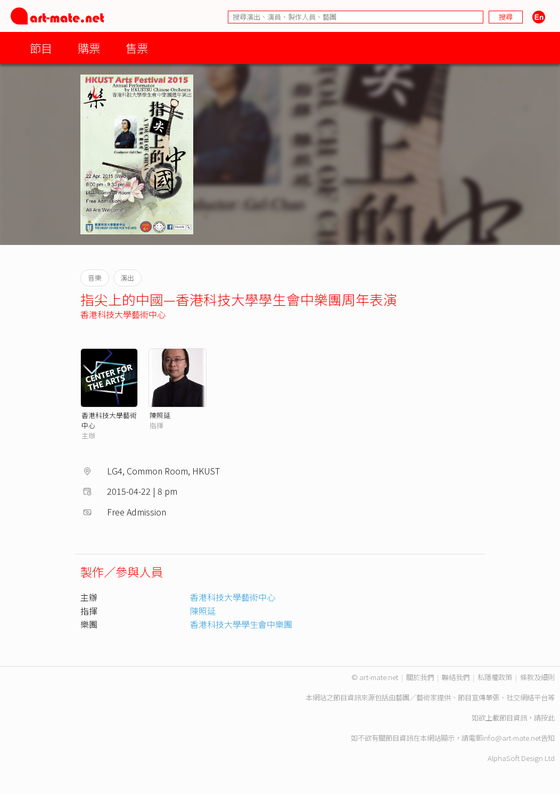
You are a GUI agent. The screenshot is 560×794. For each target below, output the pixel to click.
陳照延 (160, 415)
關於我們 (420, 677)
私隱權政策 (494, 677)
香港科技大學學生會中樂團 (241, 624)
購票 (89, 47)
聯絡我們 (456, 677)
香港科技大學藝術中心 (123, 314)
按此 (548, 718)
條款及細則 (537, 677)
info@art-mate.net (511, 738)
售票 (137, 47)
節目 (41, 47)
